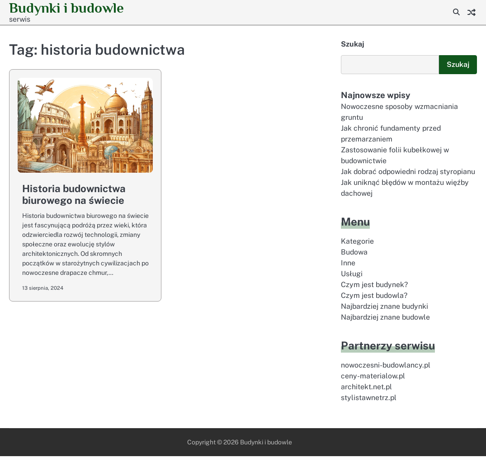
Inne (348, 273)
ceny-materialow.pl (373, 386)
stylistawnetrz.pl (369, 408)
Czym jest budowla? (374, 306)
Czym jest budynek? (375, 295)
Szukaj (352, 44)
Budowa (354, 263)
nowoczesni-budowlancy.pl (386, 376)
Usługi (352, 284)
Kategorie (357, 252)
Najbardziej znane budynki (385, 317)
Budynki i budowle (266, 453)
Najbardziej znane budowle (386, 328)
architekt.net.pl (366, 397)
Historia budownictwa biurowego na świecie (74, 195)
